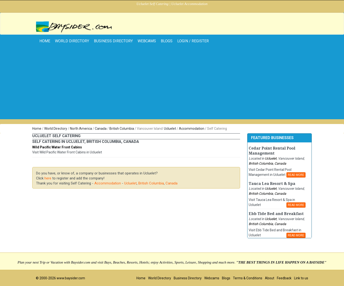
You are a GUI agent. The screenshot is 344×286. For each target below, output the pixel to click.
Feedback (284, 278)
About (269, 278)
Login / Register (193, 41)
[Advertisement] (172, 85)
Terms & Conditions (247, 278)
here (47, 178)
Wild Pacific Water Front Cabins (57, 147)
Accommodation (191, 128)
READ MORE (296, 175)
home (44, 41)
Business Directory (113, 41)
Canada (101, 128)
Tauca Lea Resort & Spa (272, 183)
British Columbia (121, 128)
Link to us (301, 278)
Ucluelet (170, 128)
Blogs (166, 41)
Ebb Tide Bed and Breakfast (276, 213)
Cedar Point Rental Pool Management (272, 151)
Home (36, 128)
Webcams (147, 41)
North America (81, 128)
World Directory (72, 41)
